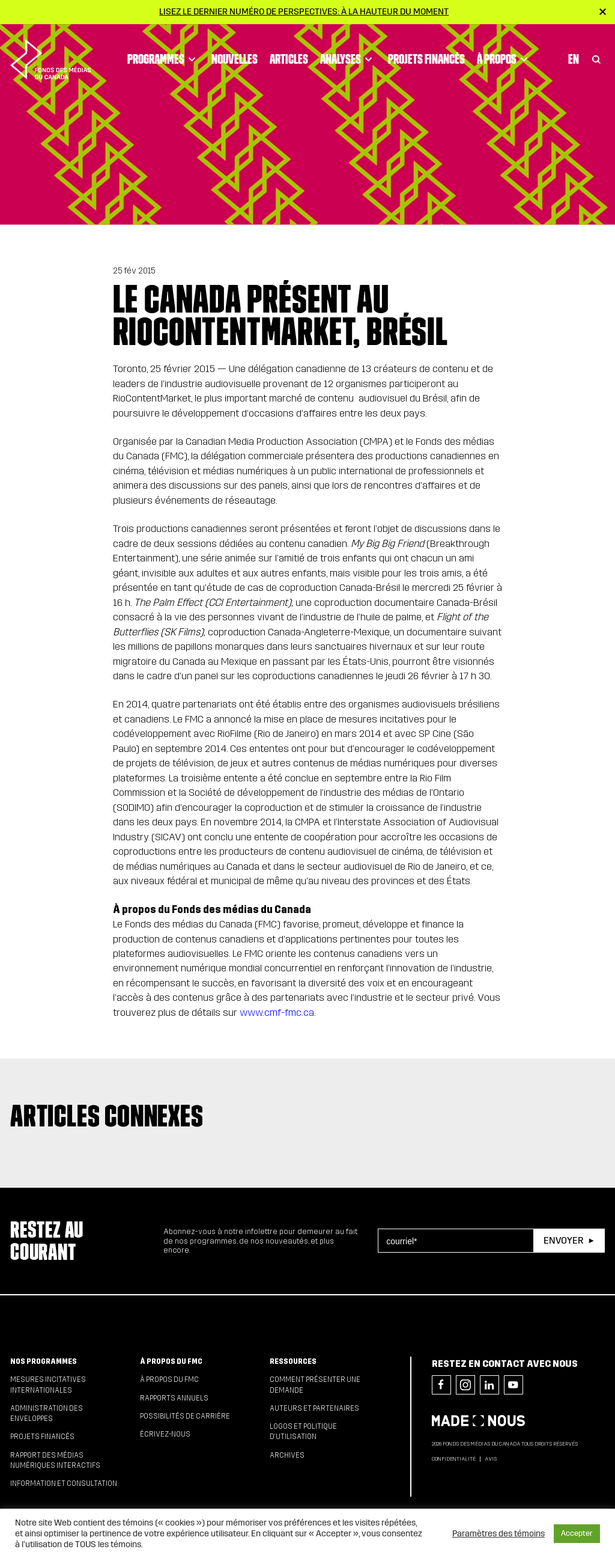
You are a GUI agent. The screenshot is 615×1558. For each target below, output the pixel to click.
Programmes (163, 55)
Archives (287, 1455)
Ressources (293, 1361)
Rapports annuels (174, 1398)
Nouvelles (234, 54)
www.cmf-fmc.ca (277, 1012)
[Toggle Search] (596, 55)
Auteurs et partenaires (314, 1408)
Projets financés (426, 54)
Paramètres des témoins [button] (498, 1533)
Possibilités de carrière (185, 1416)
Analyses (348, 55)
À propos (504, 55)
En (573, 54)
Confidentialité (454, 1459)
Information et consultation (63, 1483)
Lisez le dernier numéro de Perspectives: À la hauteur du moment (304, 11)
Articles (289, 54)
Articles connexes (107, 1115)
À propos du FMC (171, 1361)
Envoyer (563, 1240)
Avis (491, 1459)
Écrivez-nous (165, 1434)
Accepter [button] (577, 1533)
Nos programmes (43, 1361)
